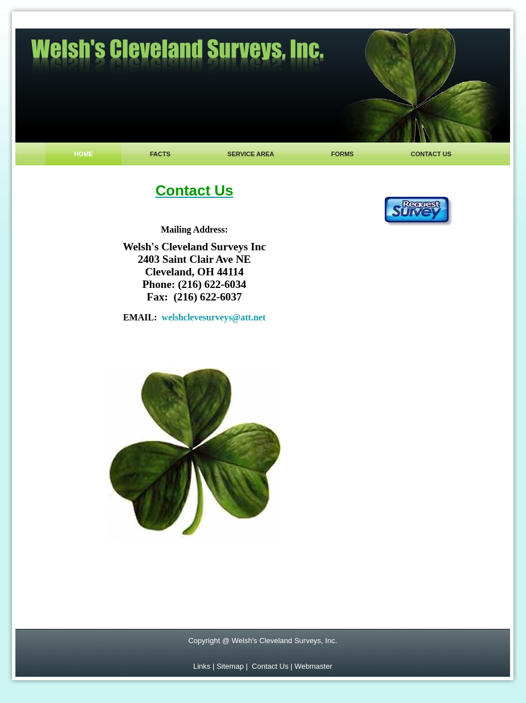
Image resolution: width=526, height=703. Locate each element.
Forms (342, 154)
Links (201, 666)
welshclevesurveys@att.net (214, 317)
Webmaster (313, 666)
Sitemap (231, 666)
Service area (250, 154)
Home (83, 154)
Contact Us (270, 666)
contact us (431, 154)
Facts (160, 154)
